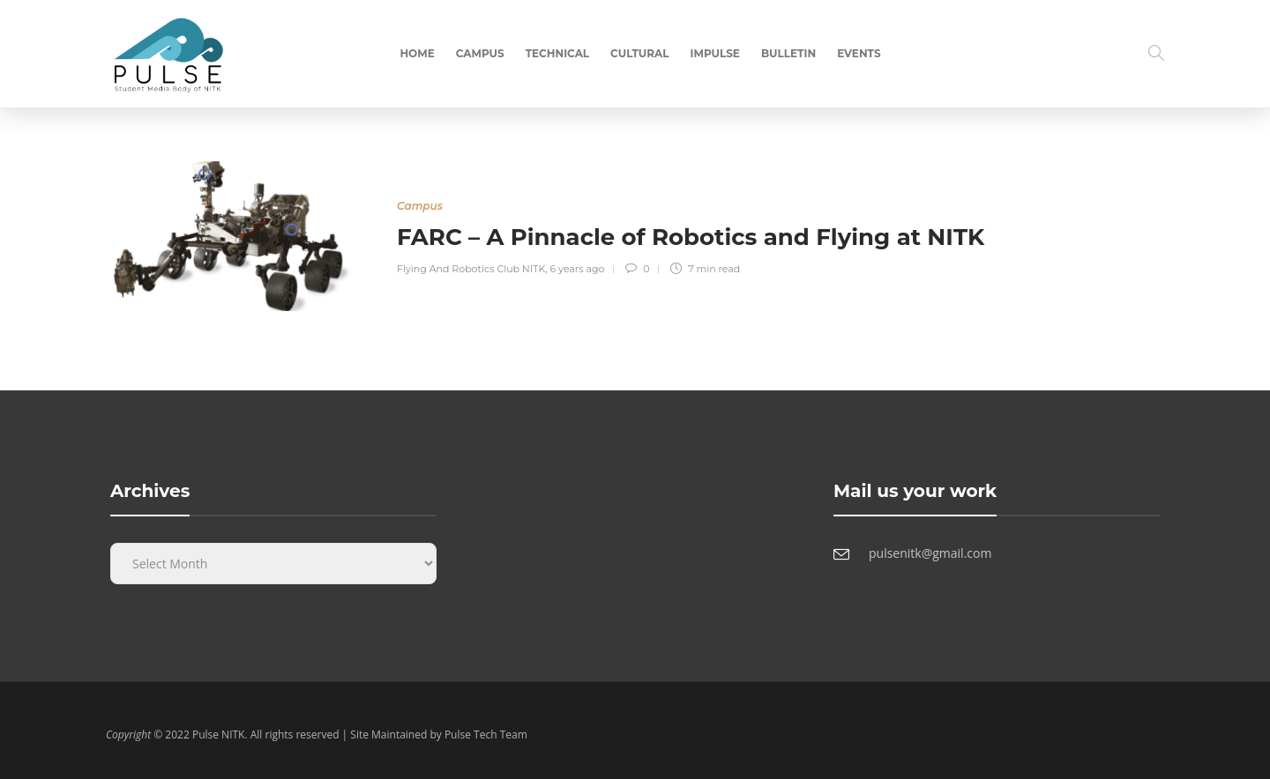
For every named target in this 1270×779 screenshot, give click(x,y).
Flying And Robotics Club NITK (471, 269)
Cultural (639, 53)
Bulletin (788, 53)
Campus (480, 53)
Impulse (715, 53)
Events (858, 53)
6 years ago (577, 269)
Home (417, 53)
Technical (557, 53)
